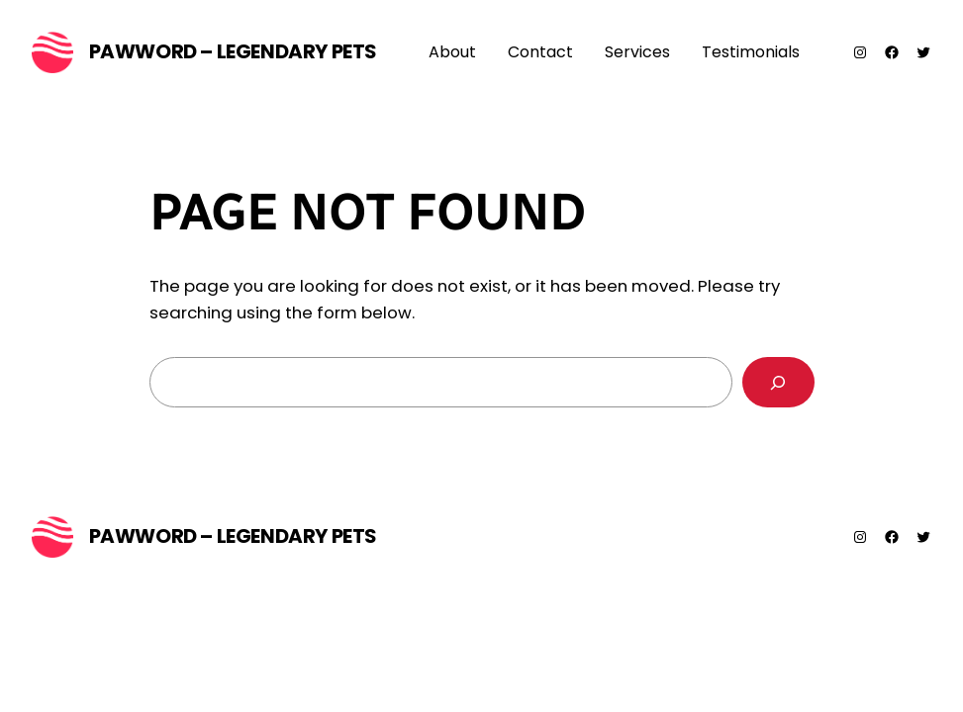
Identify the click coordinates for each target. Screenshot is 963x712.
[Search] (778, 381)
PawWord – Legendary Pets (233, 51)
